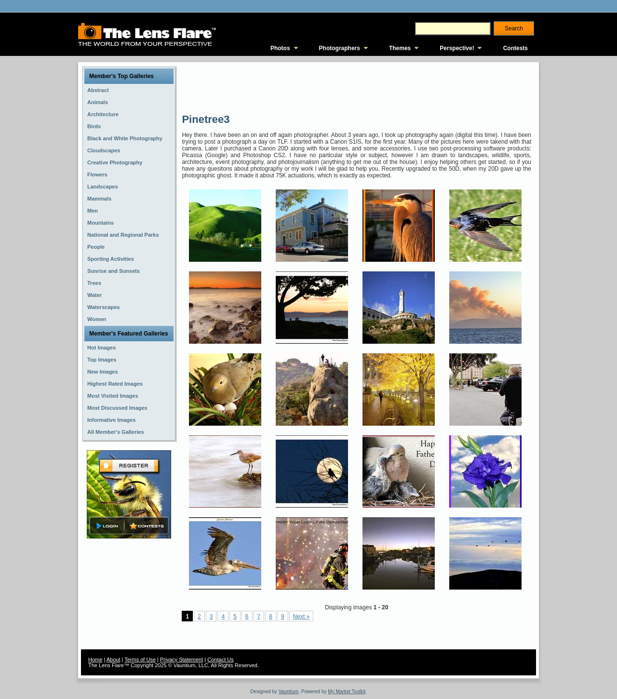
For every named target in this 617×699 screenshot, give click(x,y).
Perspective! (457, 48)
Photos (280, 48)
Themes (400, 48)
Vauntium (289, 691)
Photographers (339, 48)
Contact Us (220, 659)
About (114, 659)
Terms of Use (140, 659)
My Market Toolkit (346, 691)
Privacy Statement (181, 659)
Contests (515, 48)
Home (95, 659)
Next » (301, 616)
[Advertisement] (357, 86)
